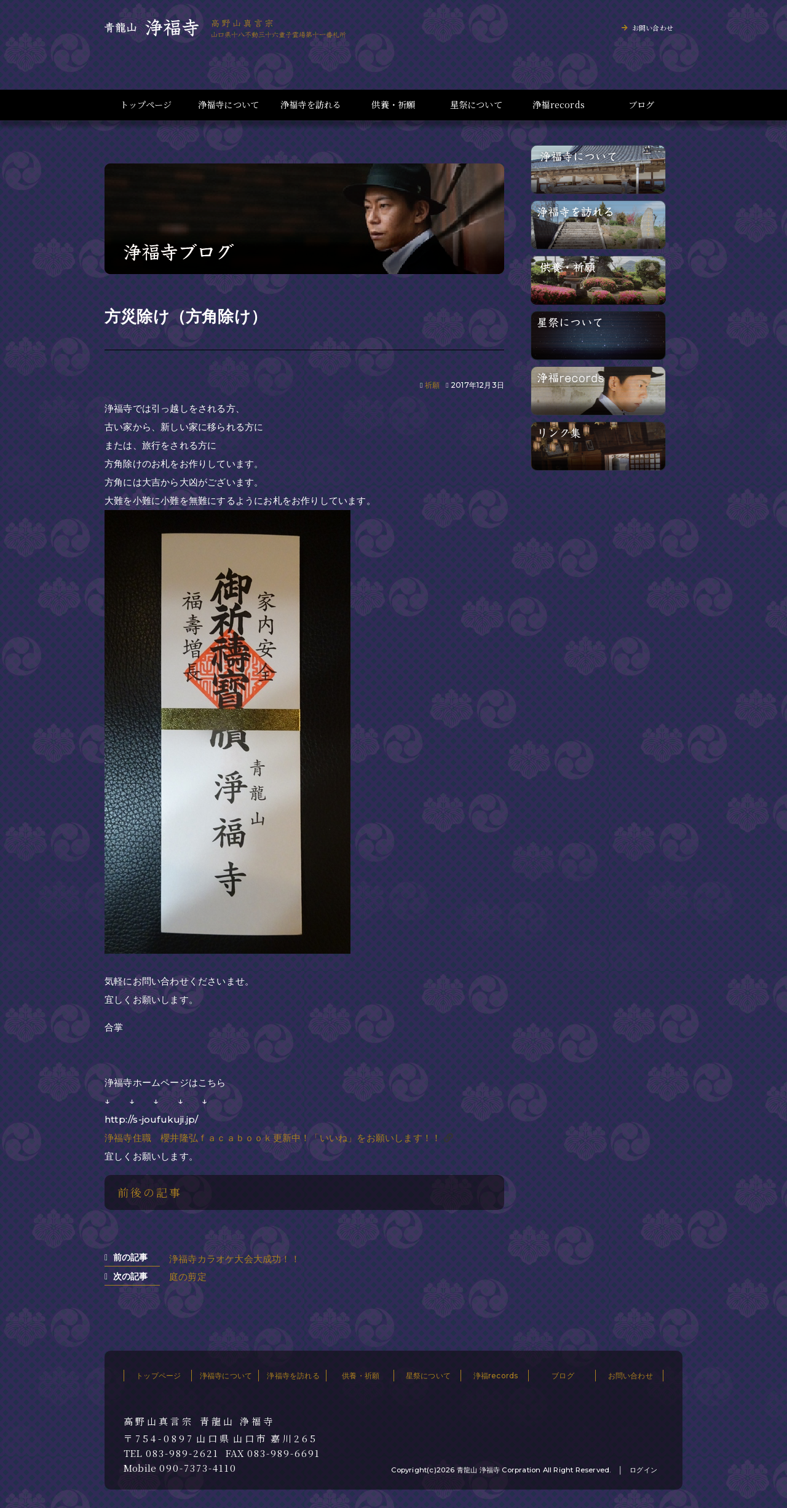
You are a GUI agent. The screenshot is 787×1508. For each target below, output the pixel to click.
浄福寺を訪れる (310, 105)
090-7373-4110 (198, 1468)
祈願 (432, 385)
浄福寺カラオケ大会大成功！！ (234, 1259)
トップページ (146, 105)
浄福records (558, 105)
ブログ (641, 105)
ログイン (643, 1470)
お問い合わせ (652, 28)
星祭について (476, 105)
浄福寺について (228, 105)
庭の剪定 (188, 1276)
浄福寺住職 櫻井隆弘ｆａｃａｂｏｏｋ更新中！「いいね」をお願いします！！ (273, 1138)
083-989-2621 (182, 1453)
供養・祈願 (393, 105)
